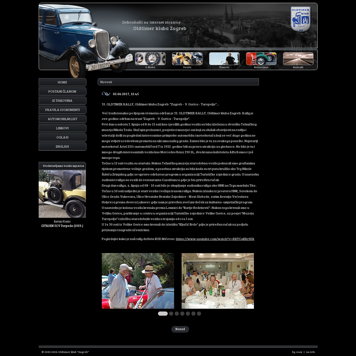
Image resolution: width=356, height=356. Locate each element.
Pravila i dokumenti (62, 109)
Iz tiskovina (62, 100)
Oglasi (62, 137)
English (62, 146)
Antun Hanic (62, 195)
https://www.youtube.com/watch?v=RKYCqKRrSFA (215, 238)
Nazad (180, 329)
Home (62, 82)
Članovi (224, 67)
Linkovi (62, 128)
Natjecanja (261, 67)
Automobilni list (62, 119)
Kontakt (298, 67)
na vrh (310, 352)
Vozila (187, 67)
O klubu (150, 67)
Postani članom (62, 91)
